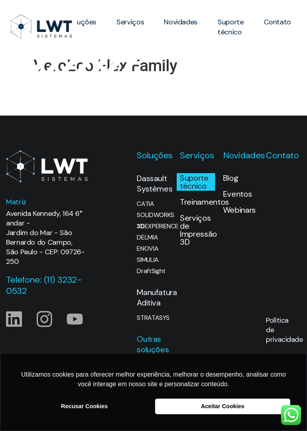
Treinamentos (197, 202)
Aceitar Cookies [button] (222, 406)
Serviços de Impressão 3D (197, 230)
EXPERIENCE (154, 226)
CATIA (145, 204)
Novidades (180, 22)
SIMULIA (148, 260)
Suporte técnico (230, 27)
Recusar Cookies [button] (84, 406)
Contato (277, 22)
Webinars (239, 210)
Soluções (81, 22)
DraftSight (151, 271)
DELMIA (147, 237)
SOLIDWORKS (154, 215)
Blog (231, 178)
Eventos (237, 194)
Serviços (130, 22)
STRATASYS (153, 318)
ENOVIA (147, 249)
